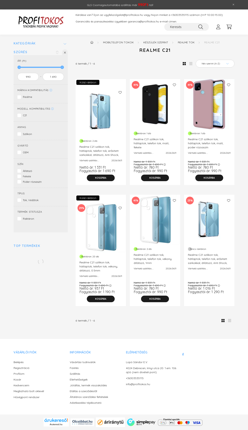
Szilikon (27, 134)
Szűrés (21, 52)
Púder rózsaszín (32, 181)
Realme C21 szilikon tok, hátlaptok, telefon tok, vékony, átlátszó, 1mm (153, 259)
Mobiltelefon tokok (118, 42)
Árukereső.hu (56, 424)
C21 (25, 115)
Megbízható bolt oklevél (29, 391)
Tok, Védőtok (31, 200)
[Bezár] (233, 5)
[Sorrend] (215, 63)
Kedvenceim (21, 385)
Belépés (19, 362)
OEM (25, 152)
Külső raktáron (88, 82)
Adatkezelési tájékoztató (86, 402)
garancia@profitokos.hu (143, 21)
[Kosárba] (100, 178)
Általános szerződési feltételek (89, 397)
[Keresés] (186, 27)
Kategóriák (25, 43)
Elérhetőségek (79, 379)
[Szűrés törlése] (57, 52)
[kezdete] (28, 77)
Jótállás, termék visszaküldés (88, 385)
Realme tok (186, 42)
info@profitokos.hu (138, 384)
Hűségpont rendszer (27, 397)
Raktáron (28, 218)
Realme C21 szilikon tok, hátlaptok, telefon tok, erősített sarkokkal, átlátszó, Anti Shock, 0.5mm (99, 153)
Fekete (27, 176)
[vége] (53, 77)
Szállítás (75, 373)
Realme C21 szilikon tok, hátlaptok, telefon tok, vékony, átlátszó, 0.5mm (98, 266)
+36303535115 (180, 15)
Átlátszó (27, 170)
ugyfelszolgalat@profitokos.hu (123, 15)
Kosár (17, 379)
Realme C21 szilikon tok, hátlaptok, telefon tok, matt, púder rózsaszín (205, 143)
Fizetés (74, 368)
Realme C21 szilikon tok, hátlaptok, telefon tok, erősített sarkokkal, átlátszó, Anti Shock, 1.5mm (207, 261)
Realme (27, 96)
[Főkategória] (91, 42)
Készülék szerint (155, 42)
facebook (183, 354)
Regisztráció (21, 368)
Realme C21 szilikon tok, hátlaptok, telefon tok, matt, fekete (151, 143)
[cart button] (229, 27)
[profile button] (218, 27)
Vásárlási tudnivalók (83, 362)
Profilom (19, 373)
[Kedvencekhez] (120, 92)
